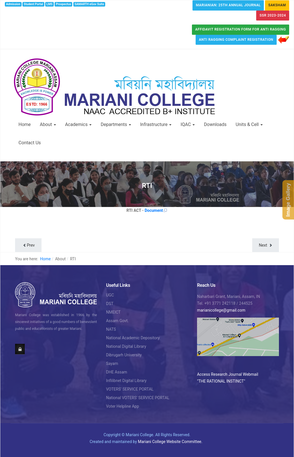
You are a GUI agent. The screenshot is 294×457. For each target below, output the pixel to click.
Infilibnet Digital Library (126, 381)
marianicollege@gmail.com (221, 310)
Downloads (215, 124)
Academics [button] (78, 124)
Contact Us (29, 142)
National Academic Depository (133, 338)
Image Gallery (288, 200)
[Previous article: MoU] (28, 245)
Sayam (112, 363)
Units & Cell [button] (249, 124)
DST (109, 304)
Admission (13, 4)
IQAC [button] (188, 124)
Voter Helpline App (122, 406)
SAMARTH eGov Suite (89, 4)
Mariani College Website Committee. (170, 441)
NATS (111, 329)
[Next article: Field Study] (265, 245)
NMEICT (113, 312)
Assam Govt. (117, 321)
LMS (49, 4)
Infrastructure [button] (155, 124)
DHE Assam (116, 372)
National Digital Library (126, 346)
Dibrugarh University (124, 355)
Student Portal (33, 4)
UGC (110, 295)
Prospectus (63, 4)
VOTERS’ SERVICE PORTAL (130, 389)
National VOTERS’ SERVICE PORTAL (137, 398)
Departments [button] (116, 124)
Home (24, 124)
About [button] (48, 124)
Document (156, 210)
